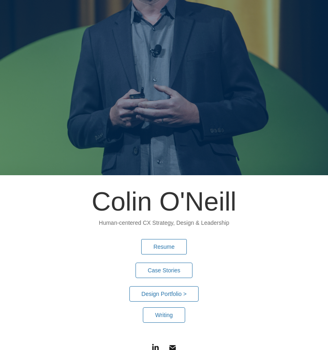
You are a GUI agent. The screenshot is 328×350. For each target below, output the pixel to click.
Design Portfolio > (164, 294)
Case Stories (164, 270)
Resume (164, 246)
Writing (164, 315)
